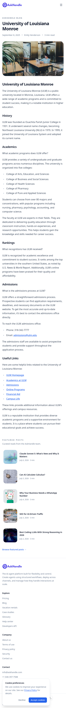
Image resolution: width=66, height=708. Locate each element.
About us (6, 640)
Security (6, 653)
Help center (7, 621)
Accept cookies (38, 700)
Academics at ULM (16, 380)
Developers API (9, 626)
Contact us (7, 658)
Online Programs (15, 389)
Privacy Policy (30, 690)
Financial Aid (13, 394)
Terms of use (8, 644)
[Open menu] (61, 5)
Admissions (12, 384)
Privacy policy (8, 649)
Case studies (8, 612)
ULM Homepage (15, 375)
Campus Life (13, 398)
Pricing (5, 598)
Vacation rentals (9, 607)
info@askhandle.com (12, 672)
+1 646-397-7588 (10, 677)
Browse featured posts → (14, 549)
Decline (22, 700)
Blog (4, 603)
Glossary (6, 616)
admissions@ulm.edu (25, 335)
